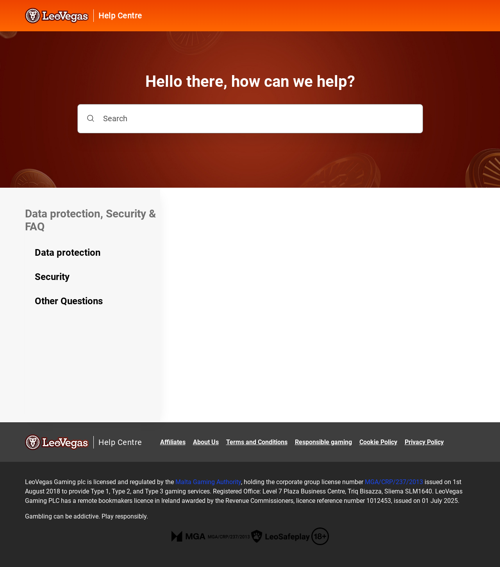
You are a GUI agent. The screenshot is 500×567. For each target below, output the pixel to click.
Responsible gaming (323, 442)
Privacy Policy (424, 442)
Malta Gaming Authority (208, 482)
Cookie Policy (378, 442)
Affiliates (173, 442)
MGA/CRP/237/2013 (394, 482)
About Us (206, 442)
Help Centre (120, 15)
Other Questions (69, 301)
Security (52, 276)
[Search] (250, 118)
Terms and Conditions (257, 442)
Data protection (67, 252)
